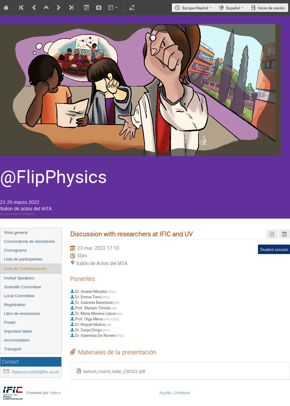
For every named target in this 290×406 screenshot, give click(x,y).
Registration (15, 304)
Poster (10, 322)
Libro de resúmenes (22, 313)
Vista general (16, 232)
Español (233, 8)
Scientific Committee (22, 287)
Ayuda (165, 392)
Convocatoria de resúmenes (29, 241)
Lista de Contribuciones (25, 268)
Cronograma (15, 250)
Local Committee (19, 295)
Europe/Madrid (195, 8)
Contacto (182, 392)
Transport (12, 349)
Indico (55, 392)
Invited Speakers (19, 278)
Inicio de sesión (271, 8)
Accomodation (17, 340)
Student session (274, 249)
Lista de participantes (23, 259)
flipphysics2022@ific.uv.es (35, 372)
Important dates (18, 331)
